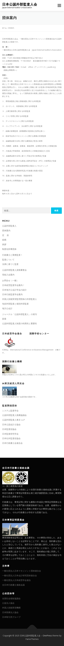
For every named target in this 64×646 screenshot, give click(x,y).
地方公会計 (7, 308)
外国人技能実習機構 (11, 607)
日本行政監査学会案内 (12, 294)
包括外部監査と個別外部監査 (15, 303)
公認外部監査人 (9, 225)
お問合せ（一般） (10, 280)
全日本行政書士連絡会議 (13, 584)
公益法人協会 (8, 603)
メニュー (59, 5)
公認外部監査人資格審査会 (14, 270)
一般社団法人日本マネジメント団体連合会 (21, 570)
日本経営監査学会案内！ (13, 285)
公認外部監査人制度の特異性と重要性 (19, 323)
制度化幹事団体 (9, 249)
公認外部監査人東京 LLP (13, 419)
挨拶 (4, 244)
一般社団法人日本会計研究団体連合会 (19, 575)
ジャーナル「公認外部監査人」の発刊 (19, 314)
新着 (4, 318)
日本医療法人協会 (10, 612)
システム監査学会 (10, 410)
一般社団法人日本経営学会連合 (16, 580)
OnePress (47, 635)
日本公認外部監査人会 (19, 4)
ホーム (4, 28)
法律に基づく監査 (10, 264)
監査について (8, 259)
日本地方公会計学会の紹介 (14, 289)
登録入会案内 (8, 274)
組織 (4, 239)
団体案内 (6, 230)
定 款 (5, 235)
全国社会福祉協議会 (11, 598)
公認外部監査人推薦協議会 (14, 415)
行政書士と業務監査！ (12, 254)
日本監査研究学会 (10, 433)
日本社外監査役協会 (11, 438)
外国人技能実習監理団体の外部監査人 (19, 299)
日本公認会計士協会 (11, 424)
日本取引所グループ (11, 617)
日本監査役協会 (9, 429)
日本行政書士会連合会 (12, 443)
